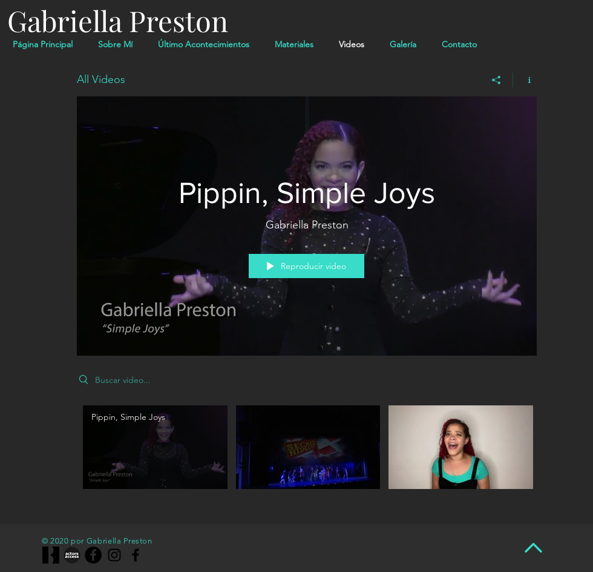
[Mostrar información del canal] (525, 80)
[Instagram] (114, 555)
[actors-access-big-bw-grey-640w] (72, 555)
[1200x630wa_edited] (50, 555)
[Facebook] (93, 555)
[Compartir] (496, 80)
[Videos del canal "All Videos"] (306, 456)
